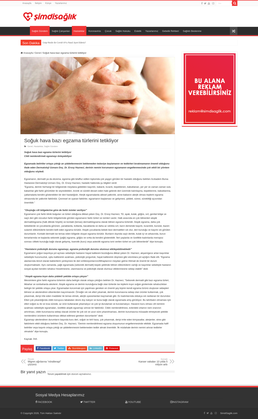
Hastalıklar (79, 31)
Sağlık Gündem (40, 31)
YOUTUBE (133, 401)
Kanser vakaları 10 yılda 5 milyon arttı (149, 362)
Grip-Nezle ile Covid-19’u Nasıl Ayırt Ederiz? (64, 42)
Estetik (137, 31)
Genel (38, 53)
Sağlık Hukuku (122, 31)
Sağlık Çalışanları (61, 31)
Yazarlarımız (61, 3)
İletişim (38, 3)
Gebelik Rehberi (170, 31)
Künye (48, 3)
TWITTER (87, 401)
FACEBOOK (43, 401)
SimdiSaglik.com (228, 413)
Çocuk (108, 31)
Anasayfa (26, 3)
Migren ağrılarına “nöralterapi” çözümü (46, 362)
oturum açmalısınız (81, 374)
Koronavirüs (95, 31)
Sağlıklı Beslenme (192, 31)
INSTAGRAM (179, 401)
